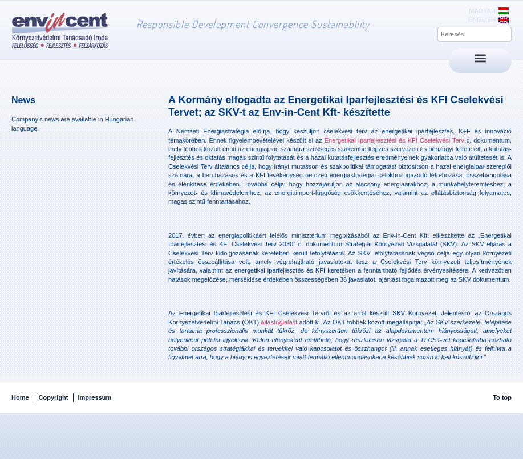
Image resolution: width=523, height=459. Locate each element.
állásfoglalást (279, 322)
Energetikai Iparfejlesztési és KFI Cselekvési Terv (394, 140)
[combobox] (474, 34)
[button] (480, 57)
